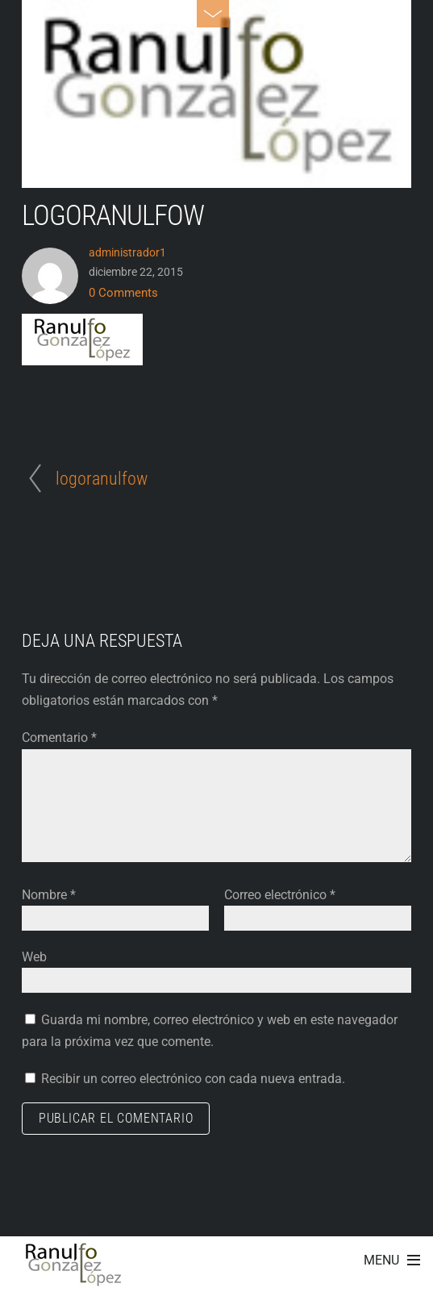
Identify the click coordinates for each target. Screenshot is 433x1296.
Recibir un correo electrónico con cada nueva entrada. (193, 1078)
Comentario (59, 737)
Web (34, 957)
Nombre (49, 894)
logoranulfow (113, 215)
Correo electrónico (279, 894)
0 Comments (123, 292)
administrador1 (127, 252)
